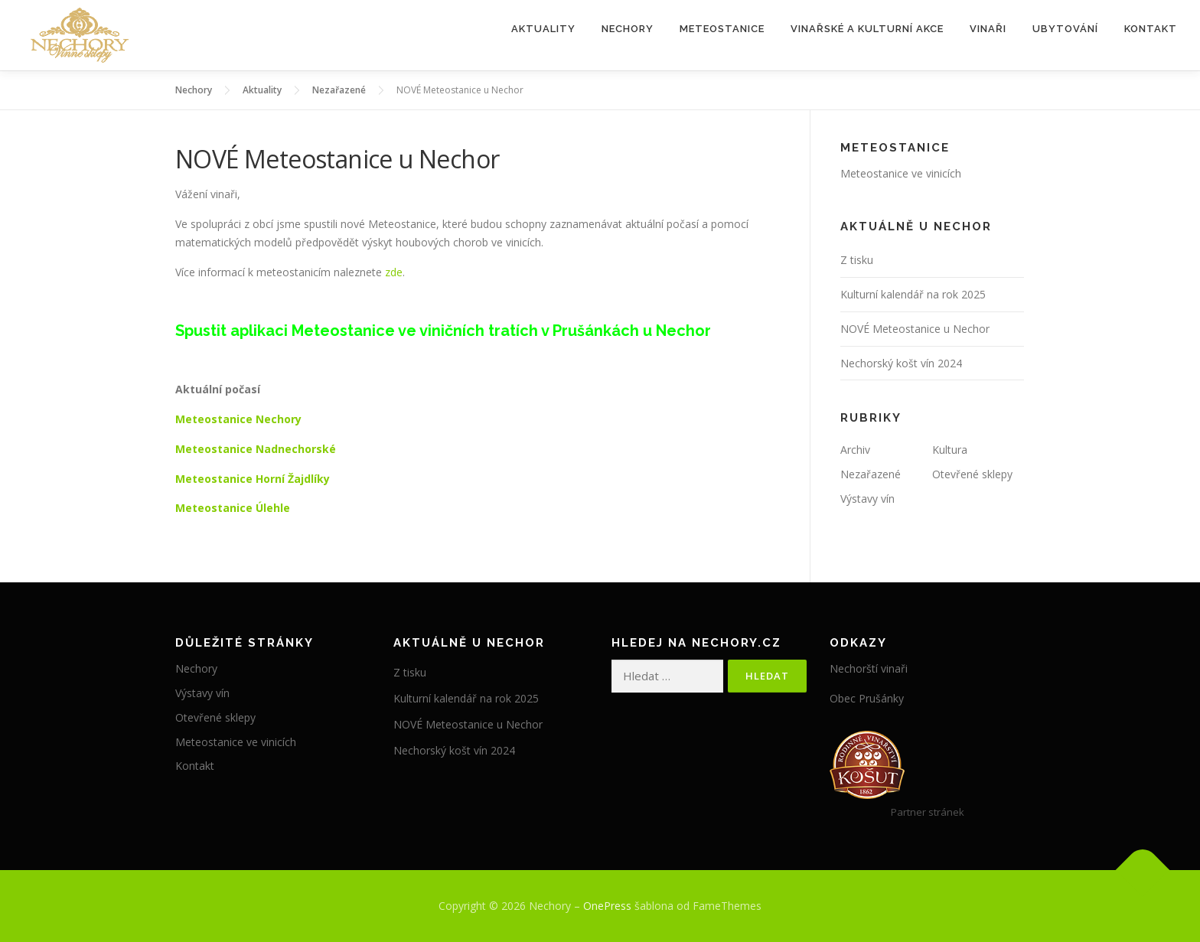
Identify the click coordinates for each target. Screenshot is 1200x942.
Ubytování (1065, 28)
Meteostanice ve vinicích (900, 173)
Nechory (628, 28)
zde (394, 272)
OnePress (607, 905)
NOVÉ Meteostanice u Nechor (915, 328)
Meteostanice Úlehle (232, 507)
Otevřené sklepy (972, 474)
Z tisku (856, 260)
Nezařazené (870, 474)
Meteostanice (722, 28)
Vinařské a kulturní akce (867, 28)
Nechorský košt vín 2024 (901, 363)
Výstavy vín (867, 498)
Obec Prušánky (867, 698)
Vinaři (988, 28)
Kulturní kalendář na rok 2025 (913, 294)
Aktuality (543, 28)
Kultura (949, 449)
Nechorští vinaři (869, 668)
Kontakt (1150, 28)
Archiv (855, 449)
